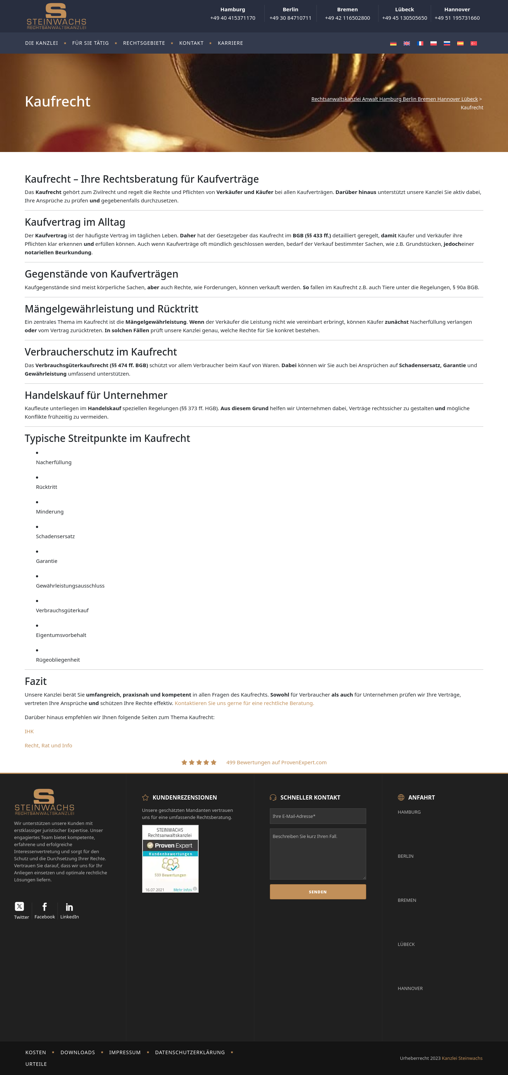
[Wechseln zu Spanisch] (460, 43)
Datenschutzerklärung (190, 1052)
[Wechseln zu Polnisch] (433, 43)
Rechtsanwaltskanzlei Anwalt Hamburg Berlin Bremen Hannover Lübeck (395, 99)
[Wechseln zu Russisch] (447, 43)
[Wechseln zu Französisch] (420, 43)
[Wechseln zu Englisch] (406, 43)
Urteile (36, 1064)
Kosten (35, 1052)
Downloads (77, 1052)
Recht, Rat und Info (48, 745)
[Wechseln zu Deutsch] (393, 43)
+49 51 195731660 (457, 13)
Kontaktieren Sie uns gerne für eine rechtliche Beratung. (245, 702)
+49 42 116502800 (347, 13)
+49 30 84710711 (291, 13)
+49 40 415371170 (232, 13)
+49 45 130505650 (404, 13)
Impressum (125, 1052)
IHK (29, 731)
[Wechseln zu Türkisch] (473, 43)
